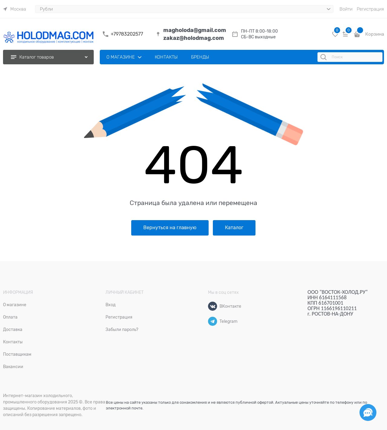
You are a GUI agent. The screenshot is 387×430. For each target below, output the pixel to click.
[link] (14, 9)
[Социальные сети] (367, 412)
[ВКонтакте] (212, 306)
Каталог (234, 227)
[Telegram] (212, 321)
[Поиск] (324, 57)
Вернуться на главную (170, 227)
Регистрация (370, 9)
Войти (346, 9)
